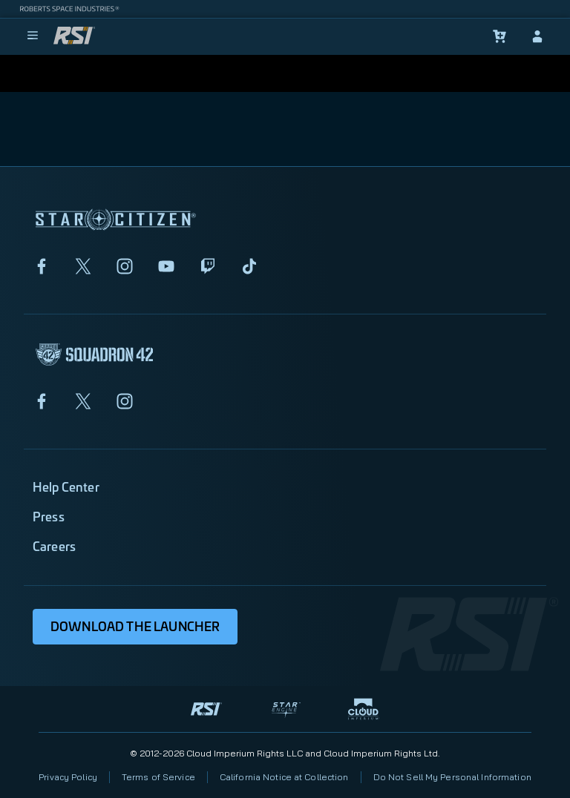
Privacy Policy (68, 776)
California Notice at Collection (284, 776)
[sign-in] (537, 36)
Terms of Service (158, 776)
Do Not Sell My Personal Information (452, 776)
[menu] (33, 36)
